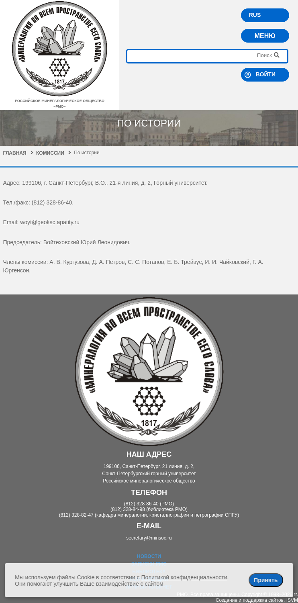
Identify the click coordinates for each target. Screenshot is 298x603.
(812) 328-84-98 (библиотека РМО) (149, 509)
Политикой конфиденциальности (184, 577)
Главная (18, 153)
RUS (255, 15)
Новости (149, 556)
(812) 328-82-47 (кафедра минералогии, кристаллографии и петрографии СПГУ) (149, 515)
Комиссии (53, 153)
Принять (266, 580)
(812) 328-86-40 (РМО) (149, 504)
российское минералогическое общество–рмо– (59, 100)
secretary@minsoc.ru (149, 538)
